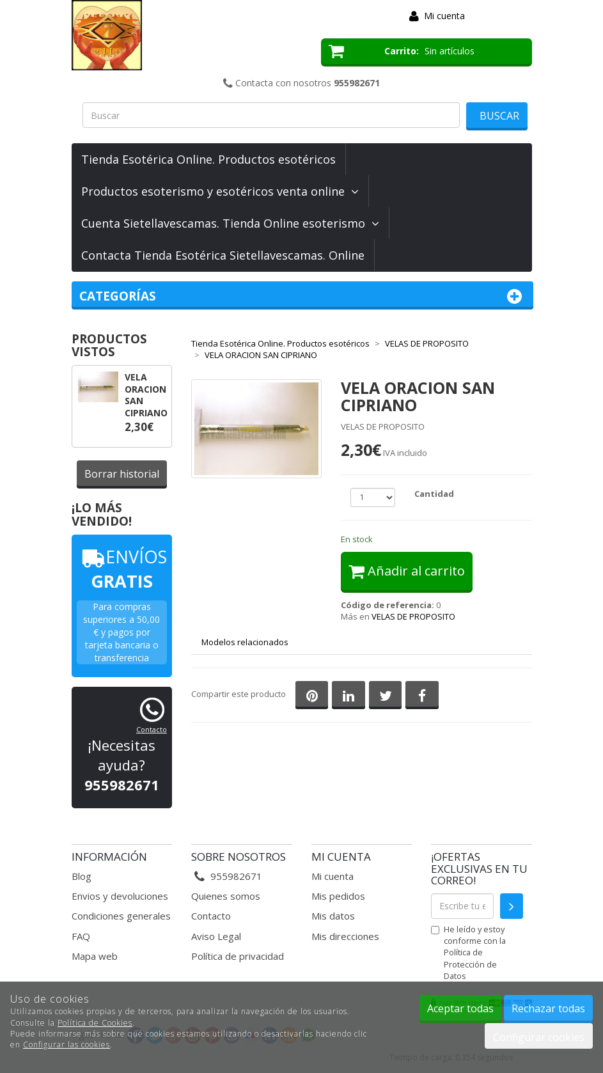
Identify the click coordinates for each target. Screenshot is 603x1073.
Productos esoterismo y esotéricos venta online (220, 191)
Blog (81, 876)
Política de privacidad (237, 956)
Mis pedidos (338, 895)
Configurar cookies (538, 1037)
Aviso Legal (216, 936)
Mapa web (95, 956)
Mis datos (333, 915)
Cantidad (434, 493)
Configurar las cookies (66, 1044)
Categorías (302, 296)
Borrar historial (121, 474)
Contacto (151, 729)
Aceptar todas (460, 1008)
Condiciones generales (121, 915)
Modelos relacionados (244, 642)
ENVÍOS (122, 569)
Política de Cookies (95, 1022)
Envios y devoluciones (120, 895)
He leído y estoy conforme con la (468, 952)
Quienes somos (225, 895)
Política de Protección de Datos (470, 963)
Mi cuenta (444, 16)
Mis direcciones (345, 936)
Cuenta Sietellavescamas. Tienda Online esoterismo (230, 223)
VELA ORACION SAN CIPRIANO (146, 395)
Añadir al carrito (406, 570)
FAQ (81, 936)
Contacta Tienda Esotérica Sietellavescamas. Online (222, 255)
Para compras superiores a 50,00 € (121, 619)
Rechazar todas (548, 1008)
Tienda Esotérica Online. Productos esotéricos (208, 159)
